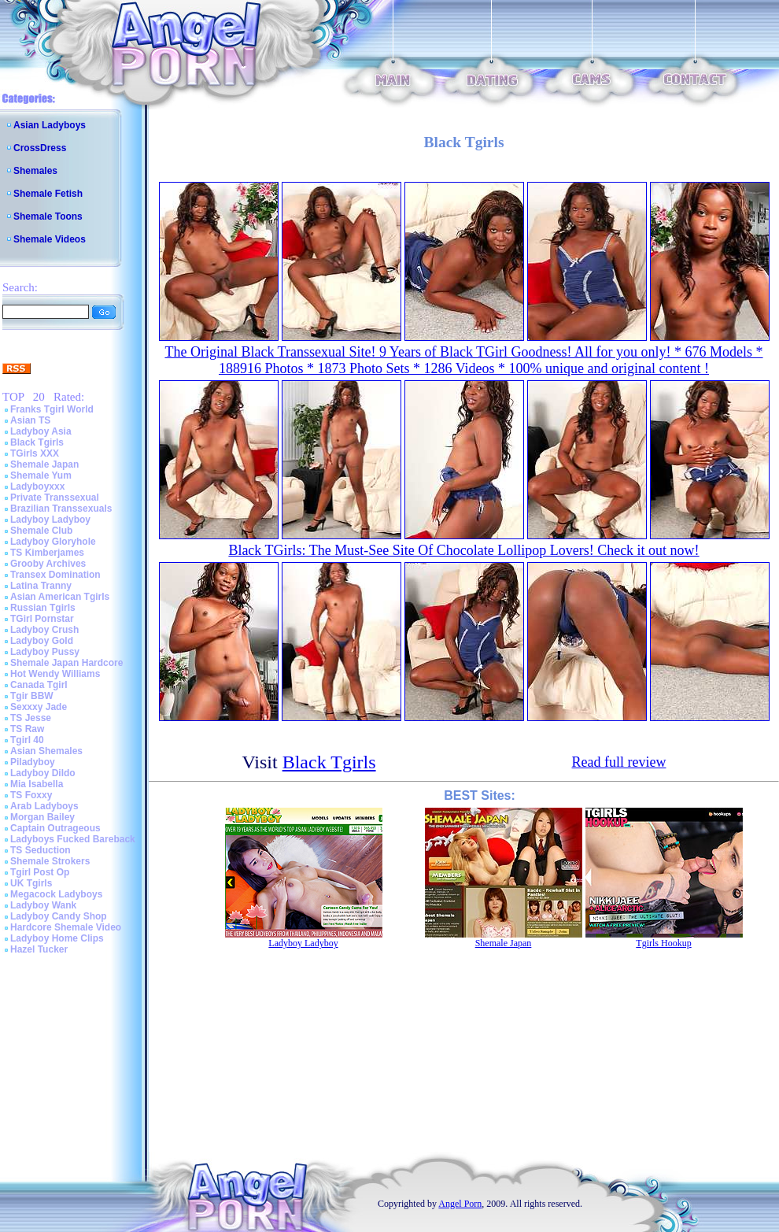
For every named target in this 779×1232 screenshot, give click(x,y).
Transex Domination (55, 574)
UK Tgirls (31, 883)
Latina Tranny (41, 585)
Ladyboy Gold (41, 640)
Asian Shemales (46, 751)
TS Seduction (40, 850)
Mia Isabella (36, 784)
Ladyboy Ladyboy (50, 519)
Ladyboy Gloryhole (53, 541)
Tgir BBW (32, 695)
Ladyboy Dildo (43, 773)
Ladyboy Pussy (44, 651)
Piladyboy (32, 762)
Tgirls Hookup (663, 943)
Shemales (35, 170)
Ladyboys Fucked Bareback (72, 839)
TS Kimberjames (47, 552)
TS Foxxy (31, 795)
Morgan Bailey (42, 817)
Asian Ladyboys (49, 125)
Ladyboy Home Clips (57, 938)
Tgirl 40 (27, 739)
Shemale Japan (44, 464)
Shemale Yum (41, 475)
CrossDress (39, 148)
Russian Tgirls (43, 607)
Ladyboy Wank (43, 905)
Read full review (619, 762)
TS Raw (27, 728)
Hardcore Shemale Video (65, 927)
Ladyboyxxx (37, 486)
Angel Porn (460, 1203)
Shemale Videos (49, 239)
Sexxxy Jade (38, 706)
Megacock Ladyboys (56, 894)
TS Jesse (30, 717)
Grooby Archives (48, 563)
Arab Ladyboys (44, 806)
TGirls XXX (34, 453)
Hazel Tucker (39, 949)
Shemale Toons (48, 216)
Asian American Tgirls (59, 596)
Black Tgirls (37, 442)
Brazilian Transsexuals (61, 508)
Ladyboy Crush (44, 629)
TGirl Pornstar (42, 618)
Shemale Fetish (48, 193)
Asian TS (30, 420)
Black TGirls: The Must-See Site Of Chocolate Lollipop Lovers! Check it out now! (463, 550)
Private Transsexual (54, 497)
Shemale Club (41, 530)
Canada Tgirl (39, 684)
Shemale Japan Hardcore (66, 662)
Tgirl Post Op (39, 872)
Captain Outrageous (55, 828)
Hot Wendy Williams (55, 673)
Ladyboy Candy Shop (58, 916)
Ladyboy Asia (41, 431)
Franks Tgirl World (52, 409)
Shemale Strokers (50, 861)
